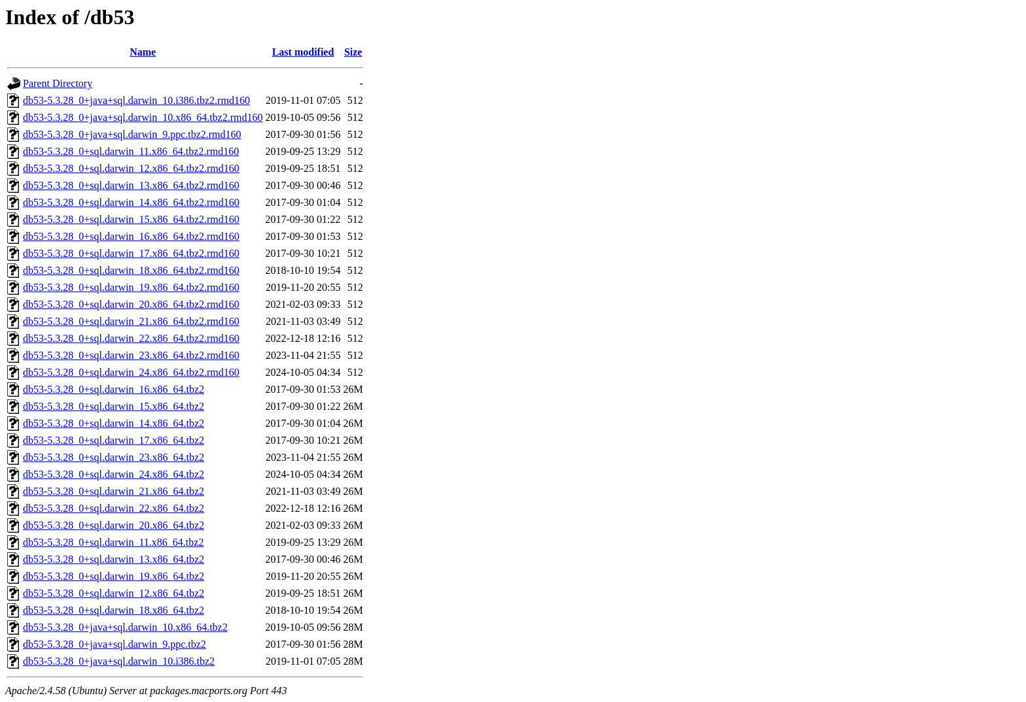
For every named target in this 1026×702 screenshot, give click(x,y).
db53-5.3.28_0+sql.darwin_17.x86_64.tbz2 (113, 440)
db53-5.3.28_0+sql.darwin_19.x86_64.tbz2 (113, 576)
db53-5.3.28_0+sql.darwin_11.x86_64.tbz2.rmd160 (131, 151)
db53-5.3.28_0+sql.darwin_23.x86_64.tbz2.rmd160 (131, 355)
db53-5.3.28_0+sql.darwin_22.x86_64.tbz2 (113, 508)
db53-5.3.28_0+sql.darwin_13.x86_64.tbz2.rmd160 (131, 185)
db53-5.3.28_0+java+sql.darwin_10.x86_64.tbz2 (125, 627)
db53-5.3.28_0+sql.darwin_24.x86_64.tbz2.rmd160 (131, 372)
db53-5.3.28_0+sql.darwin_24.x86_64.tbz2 (113, 474)
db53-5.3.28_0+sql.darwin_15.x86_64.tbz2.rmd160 (131, 219)
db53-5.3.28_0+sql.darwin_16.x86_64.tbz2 (113, 389)
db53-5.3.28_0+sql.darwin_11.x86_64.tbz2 (113, 542)
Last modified (303, 52)
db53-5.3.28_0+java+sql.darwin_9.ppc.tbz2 (114, 644)
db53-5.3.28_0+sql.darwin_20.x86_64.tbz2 (113, 525)
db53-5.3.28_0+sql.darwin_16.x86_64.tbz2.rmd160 (131, 236)
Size (353, 52)
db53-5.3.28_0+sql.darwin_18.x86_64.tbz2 (113, 610)
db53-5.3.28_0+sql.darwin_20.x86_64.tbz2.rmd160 (131, 304)
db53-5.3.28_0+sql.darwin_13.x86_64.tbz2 (113, 559)
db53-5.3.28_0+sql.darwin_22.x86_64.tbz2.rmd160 (131, 338)
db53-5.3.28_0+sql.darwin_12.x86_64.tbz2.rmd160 (131, 168)
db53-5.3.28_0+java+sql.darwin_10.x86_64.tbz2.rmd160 (142, 117)
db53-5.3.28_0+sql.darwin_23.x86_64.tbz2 (113, 457)
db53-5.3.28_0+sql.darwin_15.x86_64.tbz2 (113, 406)
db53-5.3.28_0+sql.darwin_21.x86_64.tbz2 (113, 491)
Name (143, 52)
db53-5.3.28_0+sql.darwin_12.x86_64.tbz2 (113, 593)
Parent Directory (57, 83)
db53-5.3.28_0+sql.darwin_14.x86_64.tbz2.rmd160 (131, 202)
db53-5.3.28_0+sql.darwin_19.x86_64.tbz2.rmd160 (131, 287)
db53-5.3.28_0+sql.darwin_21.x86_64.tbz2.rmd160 (131, 321)
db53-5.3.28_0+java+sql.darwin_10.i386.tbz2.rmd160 (136, 100)
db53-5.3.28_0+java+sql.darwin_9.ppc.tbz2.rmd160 (132, 134)
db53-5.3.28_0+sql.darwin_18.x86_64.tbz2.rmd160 (131, 270)
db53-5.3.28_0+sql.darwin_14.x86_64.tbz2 (113, 423)
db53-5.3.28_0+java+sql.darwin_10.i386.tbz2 (119, 661)
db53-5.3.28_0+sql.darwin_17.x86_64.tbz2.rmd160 (131, 253)
